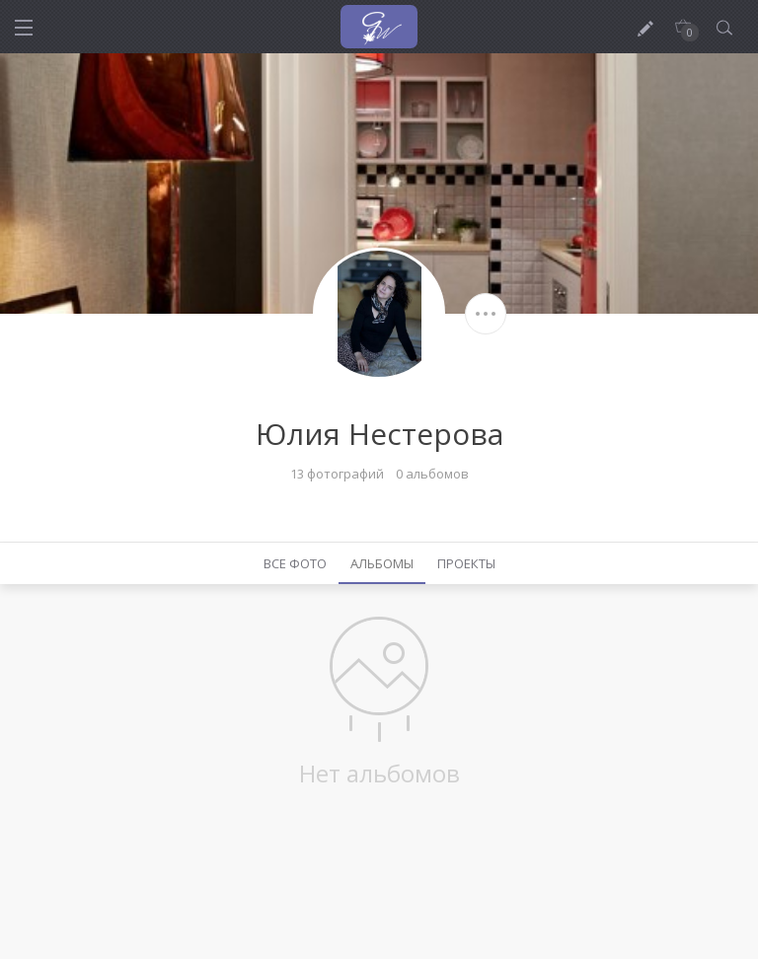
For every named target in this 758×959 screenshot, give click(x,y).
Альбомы (382, 563)
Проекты (466, 563)
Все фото (295, 563)
